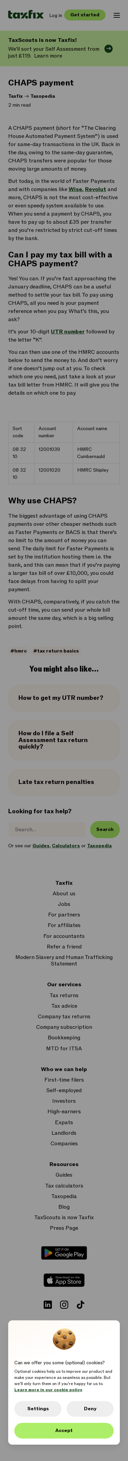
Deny (90, 1408)
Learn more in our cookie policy (48, 1390)
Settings (38, 1408)
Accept (64, 1430)
